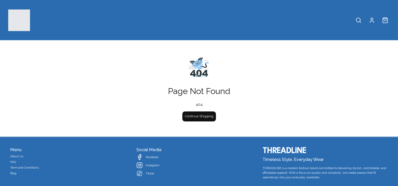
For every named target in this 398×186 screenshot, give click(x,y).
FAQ (13, 162)
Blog (13, 173)
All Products (183, 20)
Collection (213, 20)
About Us (16, 156)
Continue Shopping (199, 116)
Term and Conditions (24, 167)
